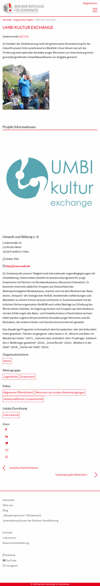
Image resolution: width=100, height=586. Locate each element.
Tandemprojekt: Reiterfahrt (71, 475)
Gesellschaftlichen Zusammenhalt (23, 399)
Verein (7, 361)
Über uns (8, 505)
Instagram (10, 565)
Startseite (7, 20)
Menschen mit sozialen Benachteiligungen (60, 392)
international (11, 415)
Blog (5, 510)
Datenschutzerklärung (16, 543)
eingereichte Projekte (23, 20)
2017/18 (23, 36)
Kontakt (7, 532)
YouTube (9, 560)
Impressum (9, 538)
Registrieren (90, 3)
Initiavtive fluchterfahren (24, 468)
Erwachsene (28, 376)
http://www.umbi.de (18, 266)
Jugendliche (10, 376)
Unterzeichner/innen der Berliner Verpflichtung (30, 520)
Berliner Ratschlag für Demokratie (53, 584)
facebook (9, 555)
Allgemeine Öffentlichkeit (18, 392)
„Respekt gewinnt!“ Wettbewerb (22, 515)
